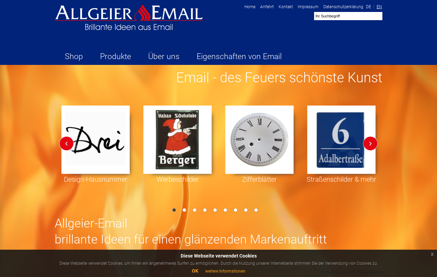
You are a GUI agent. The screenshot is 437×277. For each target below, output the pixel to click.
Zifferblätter (259, 179)
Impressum (308, 6)
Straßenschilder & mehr (341, 179)
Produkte (115, 56)
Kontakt (286, 6)
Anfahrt (267, 6)
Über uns (164, 56)
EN (379, 6)
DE (368, 6)
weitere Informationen (225, 271)
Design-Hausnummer (95, 179)
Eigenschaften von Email (239, 56)
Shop (74, 56)
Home (249, 6)
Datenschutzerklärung (343, 6)
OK (195, 271)
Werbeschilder (178, 179)
